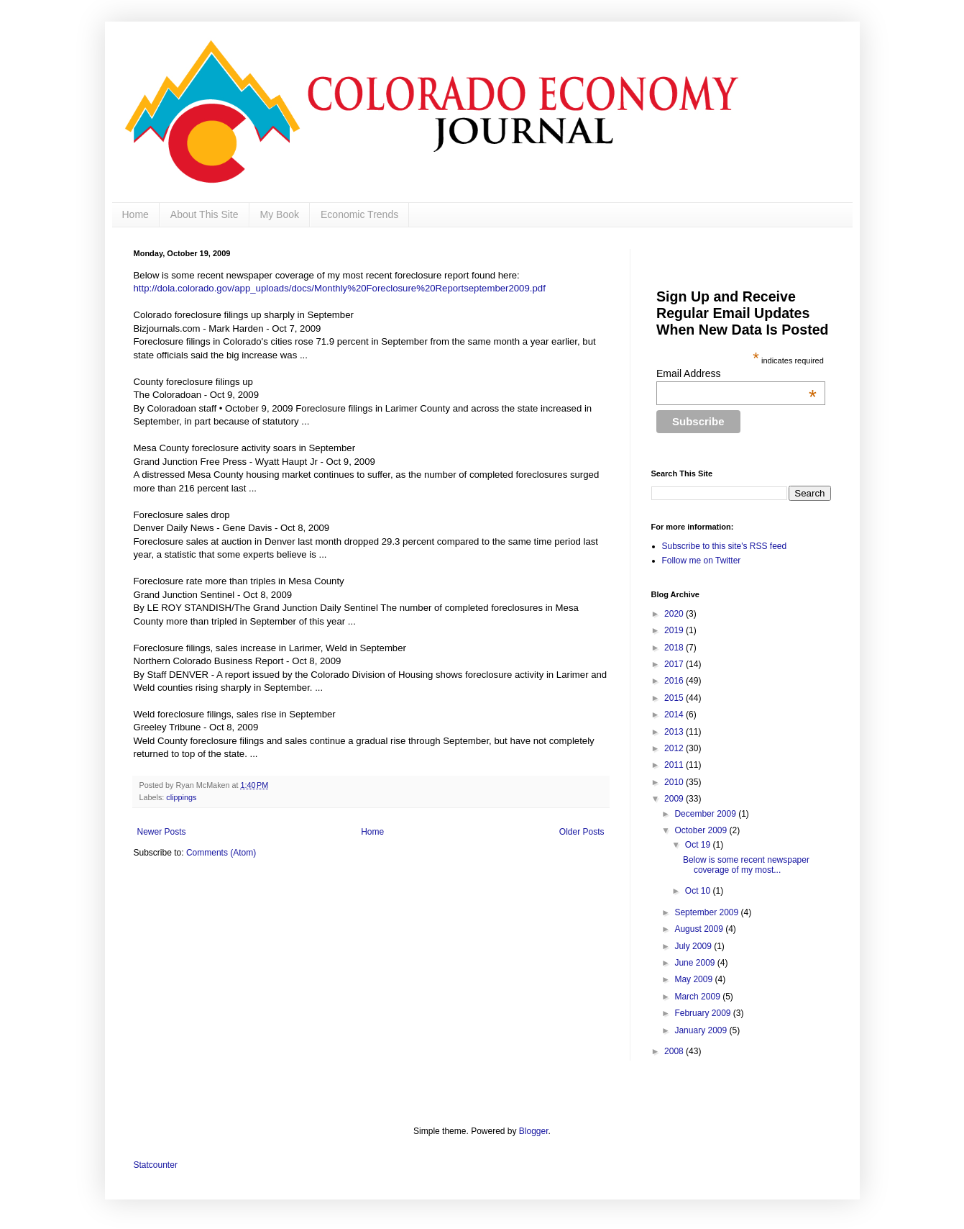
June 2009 (695, 963)
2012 (675, 748)
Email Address (736, 373)
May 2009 (694, 979)
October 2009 (701, 830)
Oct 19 (699, 845)
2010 (675, 782)
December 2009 (706, 814)
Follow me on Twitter (701, 560)
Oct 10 (699, 891)
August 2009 (699, 929)
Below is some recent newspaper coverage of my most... (746, 865)
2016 (675, 681)
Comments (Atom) (221, 853)
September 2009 (707, 912)
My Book (279, 214)
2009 (675, 799)
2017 (675, 664)
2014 (675, 714)
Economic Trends (359, 214)
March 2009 (698, 997)
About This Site (204, 214)
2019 (675, 630)
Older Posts (582, 832)
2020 (675, 614)
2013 (675, 732)
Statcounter (156, 1165)
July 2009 (694, 946)
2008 (675, 1051)
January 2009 (701, 1030)
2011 (675, 765)
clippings (181, 797)
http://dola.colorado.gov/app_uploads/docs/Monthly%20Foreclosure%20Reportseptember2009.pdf (340, 288)
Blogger (533, 1131)
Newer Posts (161, 832)
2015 (675, 698)
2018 (675, 648)
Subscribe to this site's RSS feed (724, 546)
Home (135, 214)
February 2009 (703, 1013)
